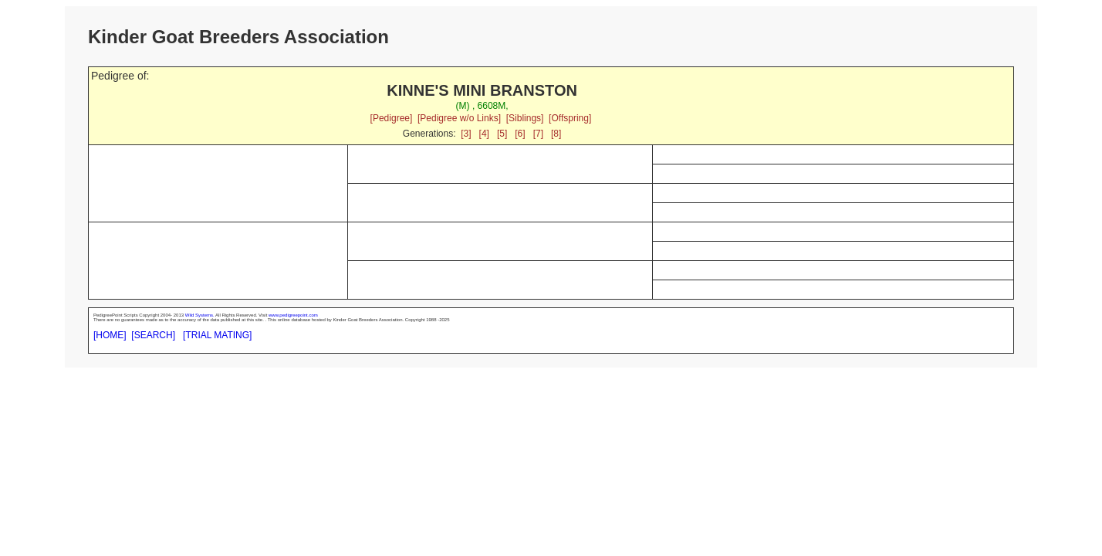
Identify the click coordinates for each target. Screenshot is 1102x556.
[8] (556, 133)
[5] (502, 133)
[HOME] (110, 335)
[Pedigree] (391, 118)
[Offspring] (570, 118)
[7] (538, 133)
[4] (484, 133)
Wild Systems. (200, 315)
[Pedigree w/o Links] (459, 118)
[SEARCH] (153, 335)
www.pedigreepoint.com (293, 315)
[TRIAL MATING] (217, 335)
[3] (466, 133)
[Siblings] (525, 118)
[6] (520, 133)
